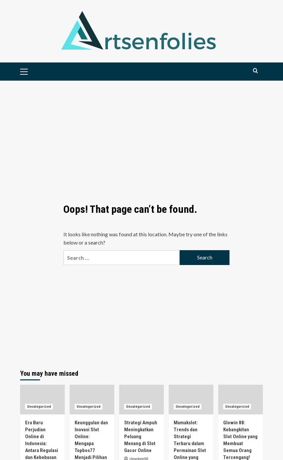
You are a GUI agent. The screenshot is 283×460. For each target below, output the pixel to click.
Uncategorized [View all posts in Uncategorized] (39, 406)
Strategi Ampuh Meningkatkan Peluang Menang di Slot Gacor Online (140, 436)
